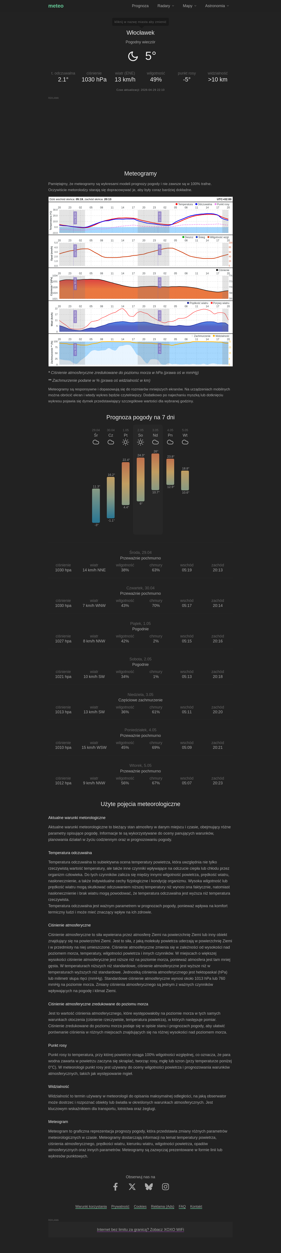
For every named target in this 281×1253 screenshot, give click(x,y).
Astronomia (217, 6)
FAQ (182, 1206)
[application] (141, 218)
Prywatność (120, 1206)
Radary (166, 6)
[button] (184, 204)
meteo (56, 6)
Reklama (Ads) (162, 1206)
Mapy (189, 6)
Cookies (140, 1206)
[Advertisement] (140, 130)
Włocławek (140, 32)
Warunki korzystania (91, 1206)
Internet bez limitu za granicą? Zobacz (140, 1229)
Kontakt (196, 1206)
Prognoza (140, 6)
